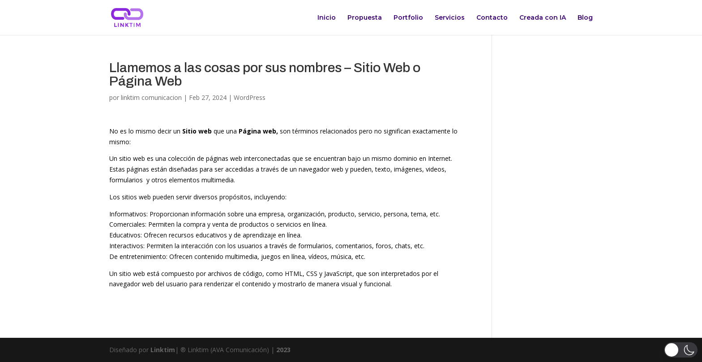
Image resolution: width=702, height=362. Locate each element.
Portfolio (408, 18)
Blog (585, 18)
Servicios (450, 18)
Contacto (492, 18)
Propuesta (364, 18)
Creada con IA (542, 18)
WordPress (249, 97)
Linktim (162, 349)
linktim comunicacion (151, 97)
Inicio (326, 18)
